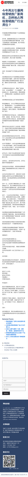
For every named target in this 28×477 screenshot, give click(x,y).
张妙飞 (5, 428)
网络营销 (6, 343)
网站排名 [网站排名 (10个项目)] (7, 419)
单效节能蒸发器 (9, 430)
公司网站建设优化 (9, 345)
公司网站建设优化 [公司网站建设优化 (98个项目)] (11, 411)
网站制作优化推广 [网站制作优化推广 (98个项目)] (14, 417)
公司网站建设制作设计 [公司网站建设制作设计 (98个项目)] (12, 413)
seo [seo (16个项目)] (3, 407)
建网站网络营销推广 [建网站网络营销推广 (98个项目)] (15, 415)
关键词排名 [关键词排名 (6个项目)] (8, 415)
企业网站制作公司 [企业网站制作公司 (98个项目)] (18, 408)
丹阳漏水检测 (15, 432)
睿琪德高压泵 (18, 430)
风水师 (9, 428)
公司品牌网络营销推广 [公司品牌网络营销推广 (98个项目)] (14, 410)
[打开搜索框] (19, 2)
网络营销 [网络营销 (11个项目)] (10, 419)
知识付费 (14, 428)
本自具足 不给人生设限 (10, 350)
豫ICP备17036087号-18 (21, 474)
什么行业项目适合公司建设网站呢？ (14, 348)
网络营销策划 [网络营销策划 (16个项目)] (14, 419)
